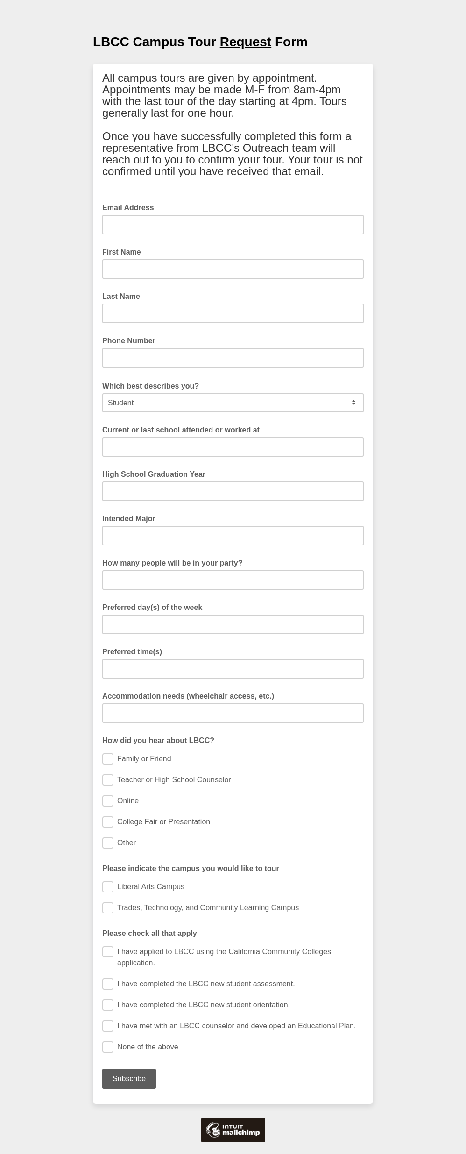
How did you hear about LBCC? (158, 740)
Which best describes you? (153, 385)
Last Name (121, 296)
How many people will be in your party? (172, 563)
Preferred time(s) (132, 652)
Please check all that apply (149, 933)
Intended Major (128, 519)
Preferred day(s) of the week (152, 607)
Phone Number (128, 341)
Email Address (131, 207)
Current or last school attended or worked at (181, 430)
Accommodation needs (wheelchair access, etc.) (188, 696)
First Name (121, 252)
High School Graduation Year (153, 474)
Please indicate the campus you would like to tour (190, 868)
